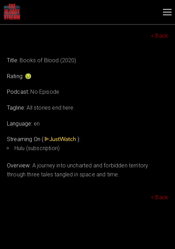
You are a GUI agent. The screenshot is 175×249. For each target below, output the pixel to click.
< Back (159, 36)
